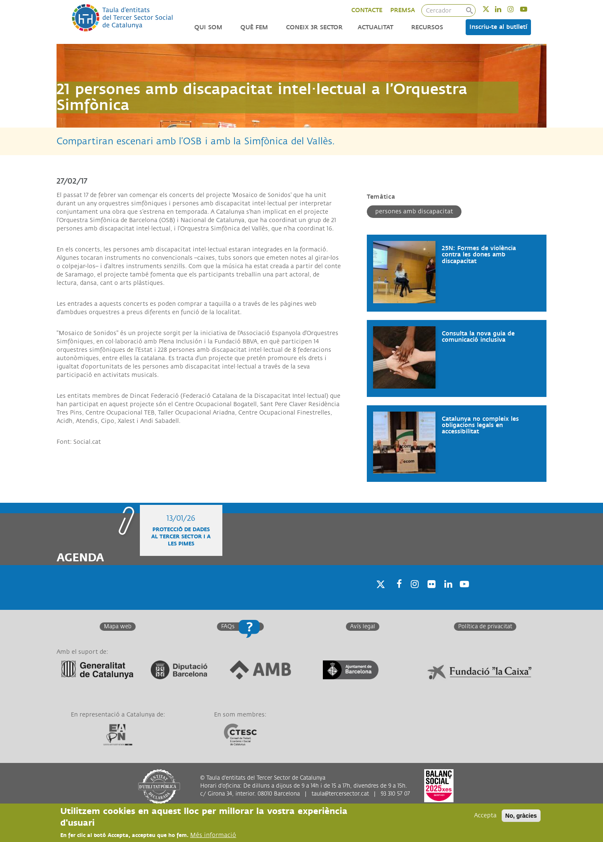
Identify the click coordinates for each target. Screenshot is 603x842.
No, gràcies (521, 816)
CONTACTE (366, 10)
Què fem (254, 27)
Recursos (427, 27)
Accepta (485, 816)
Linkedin (503, 9)
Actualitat (375, 27)
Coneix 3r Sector (314, 27)
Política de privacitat (485, 627)
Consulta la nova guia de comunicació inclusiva (478, 336)
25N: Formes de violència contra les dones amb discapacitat (479, 255)
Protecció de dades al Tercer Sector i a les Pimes (181, 537)
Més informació (213, 836)
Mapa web (117, 627)
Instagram (516, 9)
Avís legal (362, 627)
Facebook (396, 594)
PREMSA (402, 10)
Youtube (529, 9)
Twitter (491, 9)
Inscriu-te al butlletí (498, 27)
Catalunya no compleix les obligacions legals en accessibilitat (480, 425)
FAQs (227, 627)
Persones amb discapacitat (414, 211)
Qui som (208, 27)
